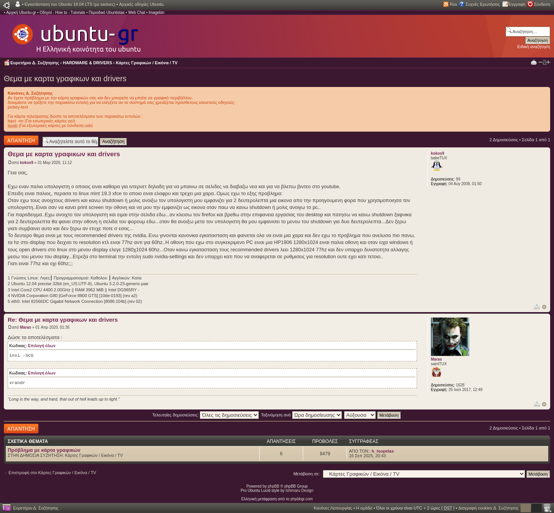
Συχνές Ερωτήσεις (483, 4)
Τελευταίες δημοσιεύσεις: (205, 415)
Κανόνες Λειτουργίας (333, 508)
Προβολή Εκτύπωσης (534, 62)
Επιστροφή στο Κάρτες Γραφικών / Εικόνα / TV (52, 472)
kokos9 (26, 162)
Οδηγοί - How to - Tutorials (62, 12)
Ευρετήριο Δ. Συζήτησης (34, 62)
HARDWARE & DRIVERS (87, 62)
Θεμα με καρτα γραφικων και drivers (65, 78)
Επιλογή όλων (41, 346)
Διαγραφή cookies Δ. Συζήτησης (488, 508)
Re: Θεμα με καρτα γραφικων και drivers (63, 319)
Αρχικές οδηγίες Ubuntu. (142, 4)
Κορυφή (544, 307)
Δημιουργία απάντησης (21, 140)
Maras (25, 327)
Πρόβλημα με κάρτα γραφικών (44, 450)
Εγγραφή (517, 4)
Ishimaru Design (299, 490)
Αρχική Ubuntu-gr (21, 12)
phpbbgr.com (301, 499)
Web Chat (136, 12)
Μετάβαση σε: (307, 473)
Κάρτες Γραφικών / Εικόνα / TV (146, 62)
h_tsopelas (383, 451)
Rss (453, 4)
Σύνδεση (542, 4)
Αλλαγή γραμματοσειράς (544, 62)
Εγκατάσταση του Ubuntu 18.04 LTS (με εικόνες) (70, 4)
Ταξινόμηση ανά (301, 415)
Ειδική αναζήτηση (533, 46)
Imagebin (156, 12)
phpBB (273, 486)
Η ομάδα (364, 508)
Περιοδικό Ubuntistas (106, 12)
